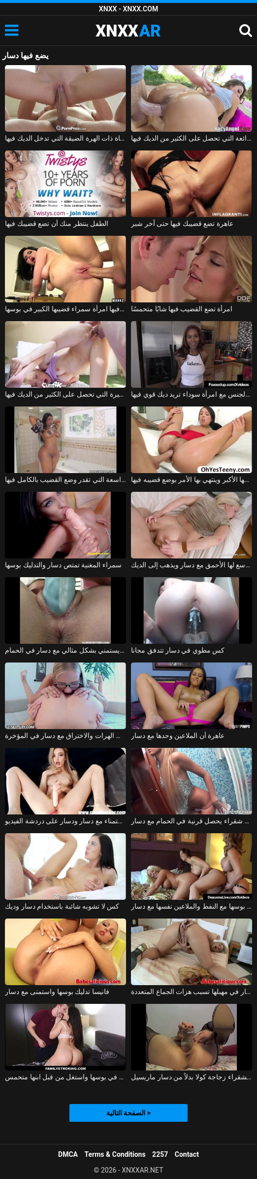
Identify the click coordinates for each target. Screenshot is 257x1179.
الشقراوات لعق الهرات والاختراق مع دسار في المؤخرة (65, 735)
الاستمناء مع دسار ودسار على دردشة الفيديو (65, 821)
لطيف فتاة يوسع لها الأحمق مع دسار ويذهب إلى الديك (191, 565)
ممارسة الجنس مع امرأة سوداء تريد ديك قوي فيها (191, 394)
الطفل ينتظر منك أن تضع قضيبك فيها (56, 223)
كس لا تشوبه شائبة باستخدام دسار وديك (62, 906)
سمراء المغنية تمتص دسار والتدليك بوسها (63, 565)
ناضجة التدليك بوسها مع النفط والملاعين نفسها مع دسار (191, 906)
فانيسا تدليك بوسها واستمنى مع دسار (57, 991)
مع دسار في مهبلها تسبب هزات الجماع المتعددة (191, 991)
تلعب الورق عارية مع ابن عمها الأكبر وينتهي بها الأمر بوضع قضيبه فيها (191, 479)
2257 (160, 1154)
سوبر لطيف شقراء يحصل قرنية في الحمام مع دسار (191, 821)
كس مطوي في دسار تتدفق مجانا (178, 650)
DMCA (68, 1154)
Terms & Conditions (115, 1154)
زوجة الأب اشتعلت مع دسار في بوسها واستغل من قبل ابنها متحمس (65, 1077)
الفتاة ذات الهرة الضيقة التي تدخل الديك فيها (65, 138)
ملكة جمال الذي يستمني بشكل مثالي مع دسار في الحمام (65, 650)
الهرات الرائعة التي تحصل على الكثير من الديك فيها (191, 138)
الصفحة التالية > (128, 1113)
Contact (187, 1154)
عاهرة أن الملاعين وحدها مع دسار (178, 735)
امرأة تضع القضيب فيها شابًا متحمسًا (181, 309)
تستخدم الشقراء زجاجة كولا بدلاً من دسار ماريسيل (191, 1077)
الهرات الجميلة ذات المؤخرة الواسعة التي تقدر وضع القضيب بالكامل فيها (65, 479)
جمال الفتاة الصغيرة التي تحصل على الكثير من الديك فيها (65, 394)
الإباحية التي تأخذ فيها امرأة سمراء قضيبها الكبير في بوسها (65, 309)
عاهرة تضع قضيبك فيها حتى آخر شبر (182, 223)
